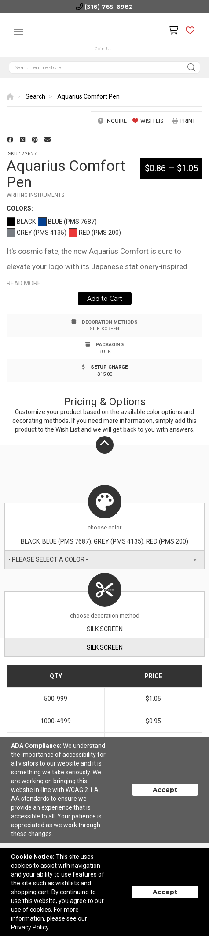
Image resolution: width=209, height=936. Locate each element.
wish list (149, 121)
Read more (24, 283)
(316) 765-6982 (108, 6)
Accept (165, 790)
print (183, 121)
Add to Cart (104, 299)
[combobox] (104, 560)
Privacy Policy (30, 927)
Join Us (103, 49)
